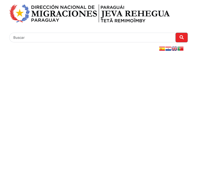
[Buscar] (92, 37)
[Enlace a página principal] (89, 13)
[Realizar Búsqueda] (181, 37)
